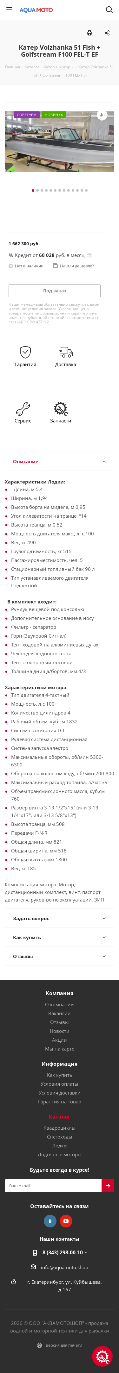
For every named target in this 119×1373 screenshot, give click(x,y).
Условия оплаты (59, 1084)
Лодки (59, 1145)
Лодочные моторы (60, 1154)
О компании (59, 1004)
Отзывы (59, 1022)
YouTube (66, 1221)
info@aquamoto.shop (64, 1267)
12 (82, 190)
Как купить (59, 1075)
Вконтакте (50, 1221)
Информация (59, 1063)
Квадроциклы (59, 1128)
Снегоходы (59, 1136)
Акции (59, 1040)
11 (77, 190)
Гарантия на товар (59, 1101)
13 (86, 190)
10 (73, 190)
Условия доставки (60, 1092)
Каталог (59, 1116)
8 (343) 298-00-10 (63, 1252)
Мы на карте (59, 1048)
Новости (59, 1031)
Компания (59, 993)
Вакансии (59, 1013)
